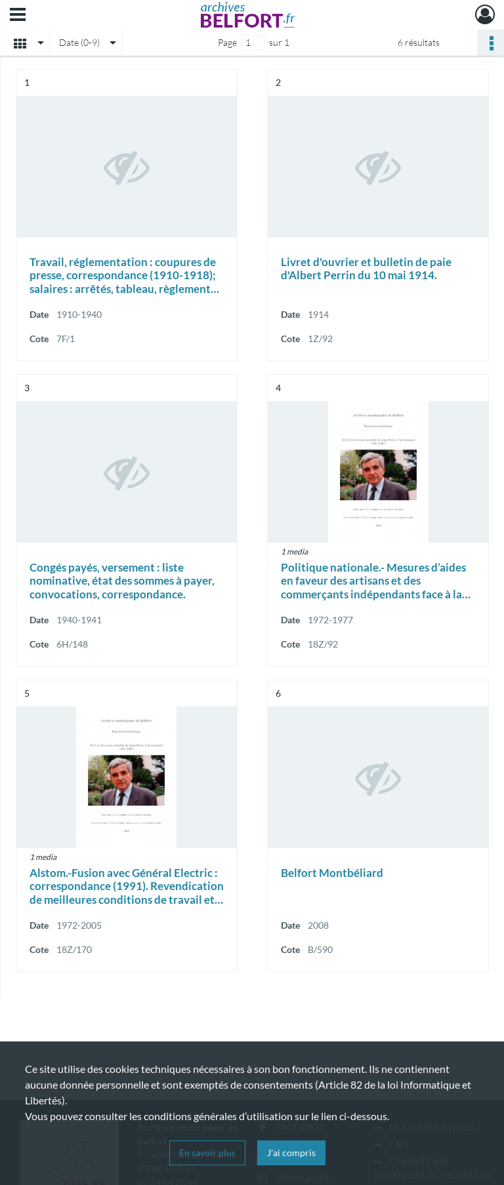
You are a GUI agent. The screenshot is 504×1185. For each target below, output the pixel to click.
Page (227, 42)
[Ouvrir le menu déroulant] (18, 16)
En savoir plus (207, 1152)
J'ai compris (291, 1152)
